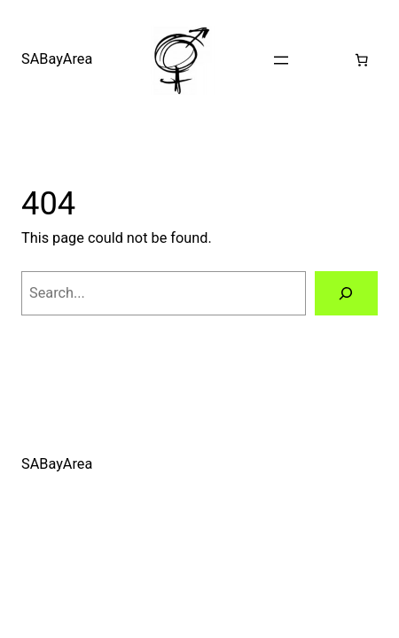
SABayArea (56, 59)
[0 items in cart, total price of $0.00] (362, 60)
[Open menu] (281, 60)
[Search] (346, 293)
